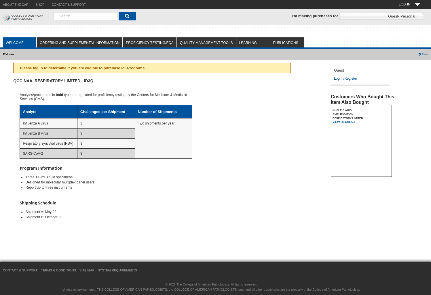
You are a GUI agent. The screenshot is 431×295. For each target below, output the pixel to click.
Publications (285, 43)
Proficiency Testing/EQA (150, 43)
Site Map (86, 270)
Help (422, 54)
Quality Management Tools (206, 43)
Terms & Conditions (58, 270)
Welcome (15, 43)
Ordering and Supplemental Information (79, 43)
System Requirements (117, 270)
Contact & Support (20, 270)
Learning (248, 43)
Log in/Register (345, 78)
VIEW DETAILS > (344, 122)
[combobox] (85, 16)
